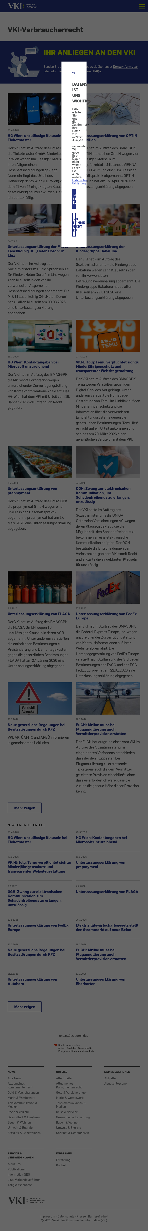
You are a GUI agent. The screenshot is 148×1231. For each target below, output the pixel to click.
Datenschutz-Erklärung (81, 181)
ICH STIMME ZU (74, 198)
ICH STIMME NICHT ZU (74, 224)
